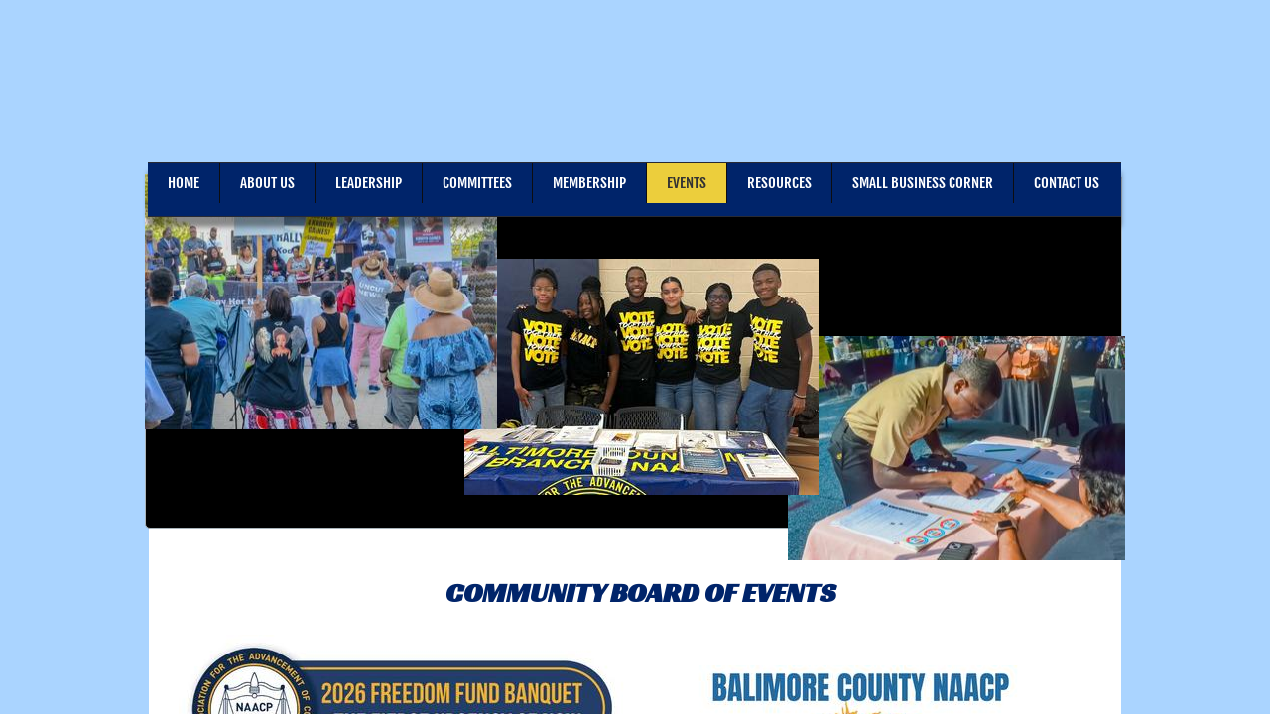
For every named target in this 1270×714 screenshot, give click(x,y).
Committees (477, 183)
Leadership (368, 183)
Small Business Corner (922, 183)
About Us (267, 183)
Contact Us (1066, 183)
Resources (779, 183)
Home (183, 183)
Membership (589, 183)
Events (686, 183)
